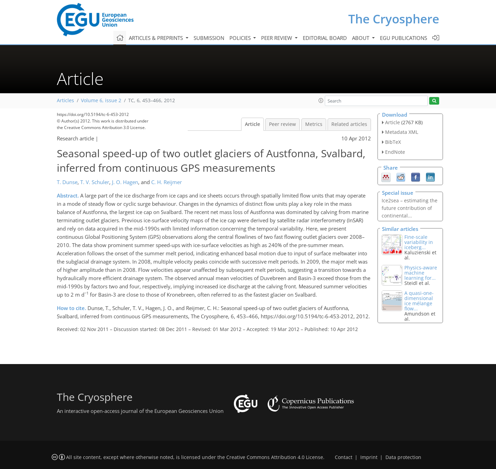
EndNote (395, 152)
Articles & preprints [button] (156, 37)
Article (252, 124)
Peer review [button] (277, 37)
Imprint (369, 457)
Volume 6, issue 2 (101, 100)
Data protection (403, 457)
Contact (343, 457)
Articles (65, 100)
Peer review (282, 124)
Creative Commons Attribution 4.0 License (274, 457)
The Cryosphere (393, 19)
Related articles (349, 124)
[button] (321, 100)
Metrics (313, 124)
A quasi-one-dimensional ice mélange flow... (419, 301)
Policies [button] (240, 37)
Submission (209, 37)
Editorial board (325, 37)
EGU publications (403, 37)
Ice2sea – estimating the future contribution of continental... (409, 208)
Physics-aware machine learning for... (420, 272)
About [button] (361, 37)
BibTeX (393, 142)
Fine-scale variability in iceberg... (418, 242)
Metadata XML (401, 132)
